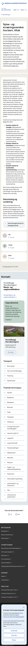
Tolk (8, 490)
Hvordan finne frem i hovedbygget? (13, 427)
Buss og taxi (11, 366)
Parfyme (9, 462)
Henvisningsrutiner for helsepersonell (16, 224)
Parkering (10, 376)
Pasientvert (10, 474)
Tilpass (14, 640)
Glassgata (10, 417)
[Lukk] (24, 607)
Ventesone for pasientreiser (11, 496)
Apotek (9, 392)
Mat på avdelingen (13, 448)
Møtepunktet (11, 453)
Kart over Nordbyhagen (14, 371)
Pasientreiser (11, 380)
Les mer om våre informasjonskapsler (13, 616)
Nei (19, 514)
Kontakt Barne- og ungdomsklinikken (9, 296)
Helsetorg (10, 422)
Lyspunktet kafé (12, 443)
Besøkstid (10, 397)
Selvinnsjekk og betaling (14, 479)
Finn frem (11, 352)
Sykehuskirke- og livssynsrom (12, 484)
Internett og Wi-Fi (12, 433)
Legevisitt (10, 438)
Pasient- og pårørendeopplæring (14, 468)
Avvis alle (14, 635)
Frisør (9, 412)
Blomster (10, 407)
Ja (11, 514)
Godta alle (14, 630)
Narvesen (10, 457)
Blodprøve (10, 402)
